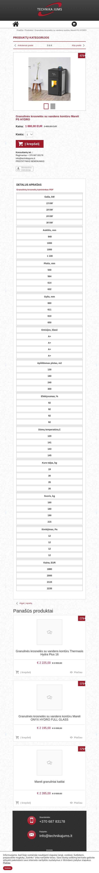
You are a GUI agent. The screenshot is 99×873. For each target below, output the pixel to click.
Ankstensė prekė (25, 45)
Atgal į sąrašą (25, 603)
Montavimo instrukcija (26, 168)
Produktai (29, 30)
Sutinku (8, 868)
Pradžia (20, 30)
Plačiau (78, 672)
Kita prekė (76, 45)
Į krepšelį (32, 144)
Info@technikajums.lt (55, 836)
